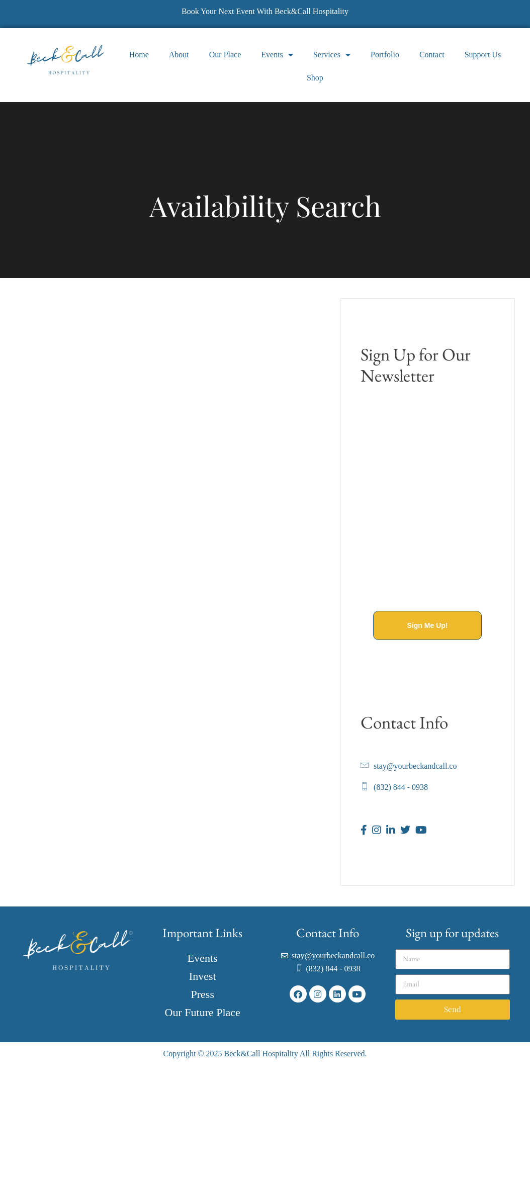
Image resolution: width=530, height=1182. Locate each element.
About (179, 54)
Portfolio (385, 54)
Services (331, 55)
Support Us (483, 54)
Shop (315, 77)
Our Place (225, 54)
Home (139, 54)
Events (277, 55)
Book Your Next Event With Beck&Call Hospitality (265, 11)
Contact (432, 54)
